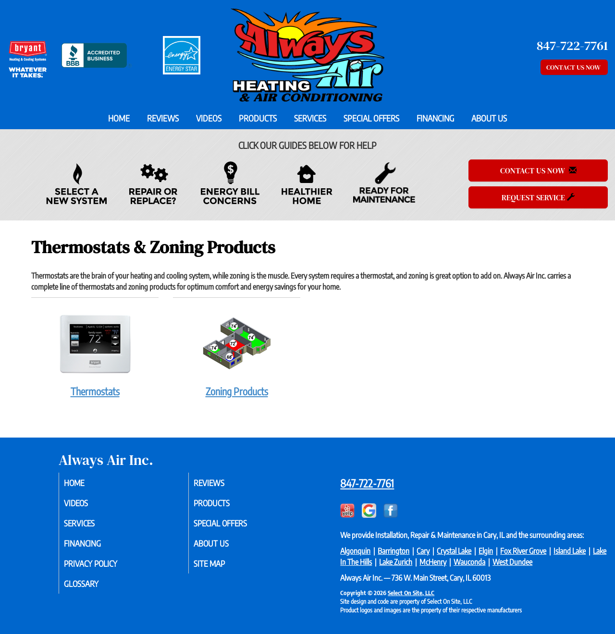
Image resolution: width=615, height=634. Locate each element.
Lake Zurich (395, 562)
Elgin (486, 551)
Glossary (93, 589)
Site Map (221, 567)
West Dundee (512, 562)
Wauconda (469, 562)
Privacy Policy (104, 567)
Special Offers (371, 118)
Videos (208, 118)
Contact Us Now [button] (574, 67)
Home (119, 118)
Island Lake (570, 551)
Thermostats (95, 352)
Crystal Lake (454, 551)
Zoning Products (236, 352)
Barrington (393, 551)
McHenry (432, 562)
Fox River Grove (523, 551)
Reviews (163, 118)
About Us (489, 118)
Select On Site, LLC (411, 593)
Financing (435, 118)
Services (310, 118)
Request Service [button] (538, 197)
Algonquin (355, 551)
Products (258, 118)
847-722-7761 (367, 483)
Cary (423, 551)
